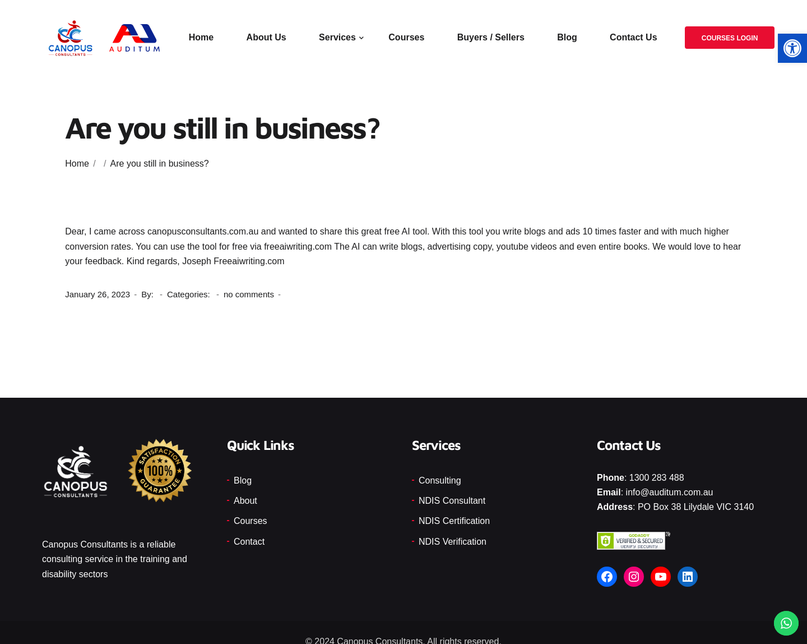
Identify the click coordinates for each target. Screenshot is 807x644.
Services (337, 38)
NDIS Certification (454, 521)
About (245, 500)
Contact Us (633, 38)
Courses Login (729, 39)
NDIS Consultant (452, 500)
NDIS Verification (452, 541)
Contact (249, 541)
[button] (792, 48)
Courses (407, 38)
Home (201, 38)
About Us (266, 38)
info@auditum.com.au (669, 492)
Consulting (440, 480)
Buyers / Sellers (491, 38)
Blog (568, 38)
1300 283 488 (656, 477)
